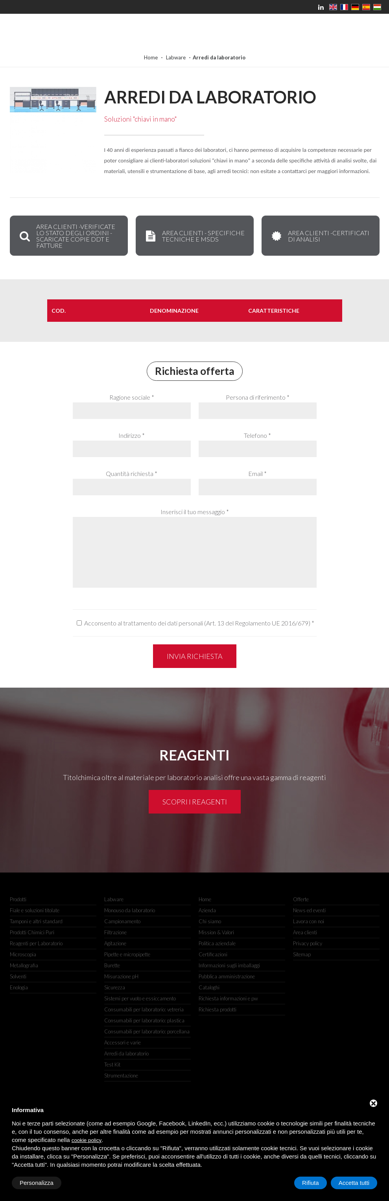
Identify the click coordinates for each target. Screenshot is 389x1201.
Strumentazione (121, 1075)
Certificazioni (213, 954)
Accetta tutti (354, 1182)
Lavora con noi (308, 921)
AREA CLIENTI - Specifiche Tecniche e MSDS (194, 236)
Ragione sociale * (131, 397)
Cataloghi (209, 987)
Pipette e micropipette (127, 954)
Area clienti (305, 932)
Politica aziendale (217, 943)
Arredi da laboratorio (126, 1053)
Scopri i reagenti (194, 801)
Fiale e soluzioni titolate (34, 910)
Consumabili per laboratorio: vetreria (144, 1009)
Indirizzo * (131, 435)
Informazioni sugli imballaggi (229, 965)
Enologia (19, 987)
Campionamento (122, 921)
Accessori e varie (122, 1042)
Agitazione (115, 943)
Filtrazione (115, 932)
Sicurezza (114, 987)
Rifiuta (310, 1182)
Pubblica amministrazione (227, 976)
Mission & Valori (216, 932)
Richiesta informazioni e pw (228, 998)
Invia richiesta (195, 656)
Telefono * (257, 435)
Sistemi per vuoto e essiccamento (140, 998)
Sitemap (302, 954)
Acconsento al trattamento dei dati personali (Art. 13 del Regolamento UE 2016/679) (197, 623)
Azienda (207, 910)
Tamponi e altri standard (36, 921)
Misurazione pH (121, 976)
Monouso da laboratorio (129, 910)
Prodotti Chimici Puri (32, 932)
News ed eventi (309, 910)
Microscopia (23, 954)
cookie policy (86, 1140)
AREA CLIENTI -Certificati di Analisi (319, 236)
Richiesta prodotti (217, 1009)
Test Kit (112, 1064)
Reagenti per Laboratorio (36, 943)
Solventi (18, 976)
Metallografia (24, 965)
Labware (176, 57)
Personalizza (36, 1182)
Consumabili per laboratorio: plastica (144, 1020)
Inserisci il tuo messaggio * (194, 511)
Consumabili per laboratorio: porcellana (147, 1031)
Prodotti (18, 899)
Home (151, 57)
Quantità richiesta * (131, 473)
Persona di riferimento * (257, 397)
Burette (112, 965)
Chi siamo (210, 921)
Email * (257, 473)
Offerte (301, 899)
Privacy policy (307, 943)
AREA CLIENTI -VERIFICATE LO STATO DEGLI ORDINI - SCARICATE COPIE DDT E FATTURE (66, 236)
